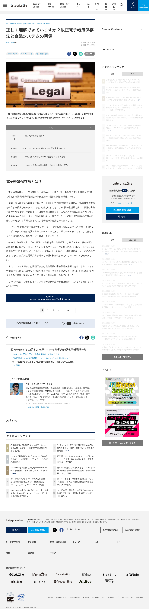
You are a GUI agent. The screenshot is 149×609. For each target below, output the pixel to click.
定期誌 (114, 5)
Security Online (13, 591)
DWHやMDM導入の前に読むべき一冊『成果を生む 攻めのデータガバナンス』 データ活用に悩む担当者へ (29, 542)
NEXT (70, 310)
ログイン (122, 216)
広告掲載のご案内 (132, 579)
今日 (112, 74)
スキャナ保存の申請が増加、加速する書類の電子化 (47, 165)
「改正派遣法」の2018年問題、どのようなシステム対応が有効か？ (41, 407)
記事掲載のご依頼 (110, 579)
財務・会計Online (58, 591)
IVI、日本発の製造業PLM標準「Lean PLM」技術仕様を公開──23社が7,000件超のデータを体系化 (76, 542)
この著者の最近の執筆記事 (37, 456)
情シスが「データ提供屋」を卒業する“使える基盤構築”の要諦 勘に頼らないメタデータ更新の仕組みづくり (122, 251)
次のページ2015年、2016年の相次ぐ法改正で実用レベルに (50, 297)
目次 (70, 127)
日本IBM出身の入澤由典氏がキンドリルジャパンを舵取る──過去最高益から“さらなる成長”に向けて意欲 (76, 520)
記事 (88, 5)
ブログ (53, 602)
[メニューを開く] (4, 5)
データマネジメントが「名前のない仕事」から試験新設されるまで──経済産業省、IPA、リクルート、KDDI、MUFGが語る (29, 531)
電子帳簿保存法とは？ (34, 136)
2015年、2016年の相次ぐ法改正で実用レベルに (45, 148)
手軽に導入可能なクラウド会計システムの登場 (45, 157)
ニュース (132, 240)
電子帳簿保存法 (42, 54)
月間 (132, 74)
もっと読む (15, 414)
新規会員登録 (122, 210)
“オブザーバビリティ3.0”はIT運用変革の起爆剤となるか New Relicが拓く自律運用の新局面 (75, 497)
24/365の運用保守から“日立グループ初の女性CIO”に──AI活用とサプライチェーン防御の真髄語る (29, 508)
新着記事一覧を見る (122, 357)
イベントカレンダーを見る (122, 443)
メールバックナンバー (122, 203)
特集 (106, 5)
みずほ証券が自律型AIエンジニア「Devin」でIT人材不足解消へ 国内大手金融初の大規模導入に (29, 497)
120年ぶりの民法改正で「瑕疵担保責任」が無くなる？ (35, 403)
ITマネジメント (27, 54)
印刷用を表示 (13, 387)
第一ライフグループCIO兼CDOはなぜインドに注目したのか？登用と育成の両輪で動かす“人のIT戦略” (75, 531)
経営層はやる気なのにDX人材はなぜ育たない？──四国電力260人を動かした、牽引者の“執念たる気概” (75, 508)
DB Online (33, 591)
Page (14, 148)
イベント (97, 5)
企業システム (12, 54)
